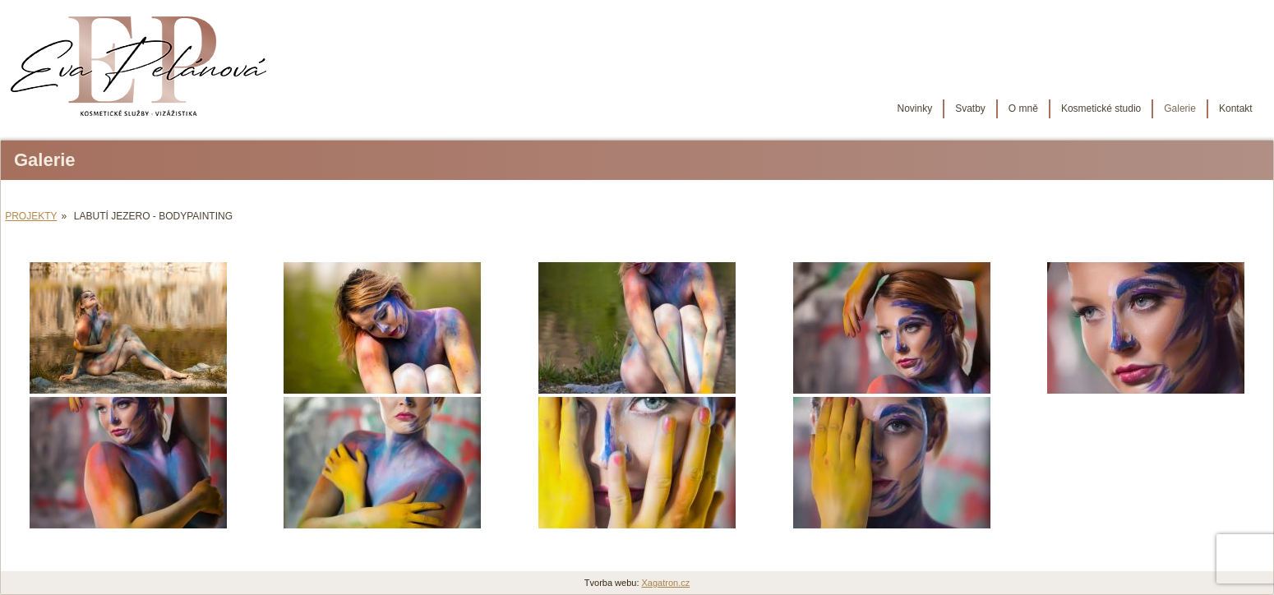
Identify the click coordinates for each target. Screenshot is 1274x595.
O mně (1023, 108)
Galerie (1180, 108)
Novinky (914, 108)
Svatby (970, 108)
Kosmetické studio (1101, 108)
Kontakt (1236, 108)
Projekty (31, 216)
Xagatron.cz (666, 583)
